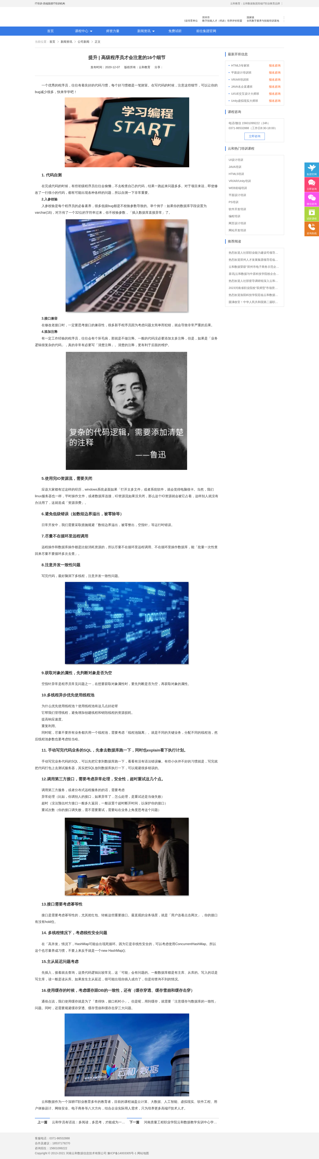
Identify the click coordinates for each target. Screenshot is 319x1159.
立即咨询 (254, 136)
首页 (50, 31)
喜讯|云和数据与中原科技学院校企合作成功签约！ (255, 273)
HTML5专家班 (240, 65)
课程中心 (81, 31)
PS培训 (233, 202)
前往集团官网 (206, 31)
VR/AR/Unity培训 (240, 181)
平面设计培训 (237, 195)
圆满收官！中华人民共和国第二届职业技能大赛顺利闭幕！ (255, 302)
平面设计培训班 (241, 72)
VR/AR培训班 (240, 79)
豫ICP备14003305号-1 (121, 1153)
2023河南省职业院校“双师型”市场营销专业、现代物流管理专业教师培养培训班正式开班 (255, 288)
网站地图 (143, 1153)
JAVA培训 (235, 167)
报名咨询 (275, 65)
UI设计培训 (236, 159)
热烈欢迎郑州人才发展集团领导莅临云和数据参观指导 (255, 259)
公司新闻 (83, 41)
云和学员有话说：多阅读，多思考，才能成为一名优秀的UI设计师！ (89, 1122)
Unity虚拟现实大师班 (244, 100)
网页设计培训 (237, 223)
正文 (98, 41)
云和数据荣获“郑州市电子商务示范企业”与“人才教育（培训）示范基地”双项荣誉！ (255, 266)
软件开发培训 (237, 209)
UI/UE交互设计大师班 (245, 93)
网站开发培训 (237, 230)
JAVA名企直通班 (242, 86)
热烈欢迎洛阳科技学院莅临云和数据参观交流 (255, 295)
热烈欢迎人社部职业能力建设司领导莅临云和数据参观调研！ (255, 252)
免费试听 (175, 31)
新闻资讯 (144, 31)
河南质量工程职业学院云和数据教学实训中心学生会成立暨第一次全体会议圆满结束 (181, 1122)
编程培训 (234, 216)
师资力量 (112, 31)
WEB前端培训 (238, 188)
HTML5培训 (236, 174)
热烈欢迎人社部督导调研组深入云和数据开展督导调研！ (255, 280)
